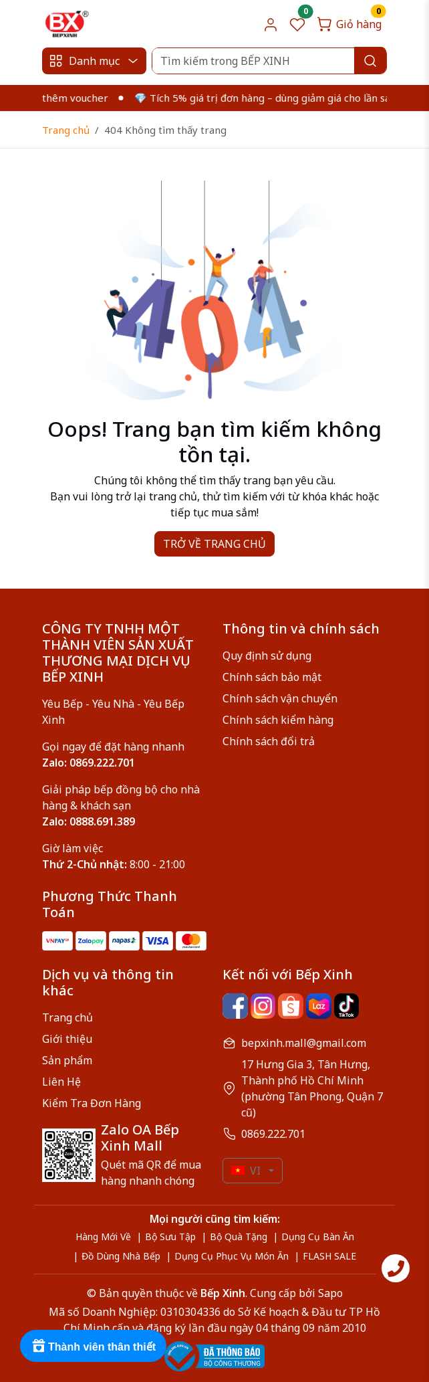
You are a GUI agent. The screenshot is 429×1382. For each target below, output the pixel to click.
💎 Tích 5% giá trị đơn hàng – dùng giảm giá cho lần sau (272, 97)
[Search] (269, 61)
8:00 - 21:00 (113, 864)
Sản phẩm (67, 1060)
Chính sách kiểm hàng (278, 719)
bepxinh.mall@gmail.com (303, 1042)
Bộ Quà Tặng (238, 1236)
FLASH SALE (329, 1256)
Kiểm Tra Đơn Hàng (91, 1103)
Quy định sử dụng (267, 655)
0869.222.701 (273, 1133)
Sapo (329, 1293)
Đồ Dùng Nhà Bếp (121, 1256)
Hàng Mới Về (103, 1236)
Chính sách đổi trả (269, 741)
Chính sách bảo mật (272, 677)
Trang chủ (66, 129)
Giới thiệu (67, 1038)
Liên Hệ (61, 1081)
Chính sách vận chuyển (280, 698)
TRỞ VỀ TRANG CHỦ (214, 543)
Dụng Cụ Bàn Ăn (317, 1236)
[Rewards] (93, 1346)
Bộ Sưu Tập (170, 1236)
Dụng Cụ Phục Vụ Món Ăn (231, 1256)
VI (246, 1170)
